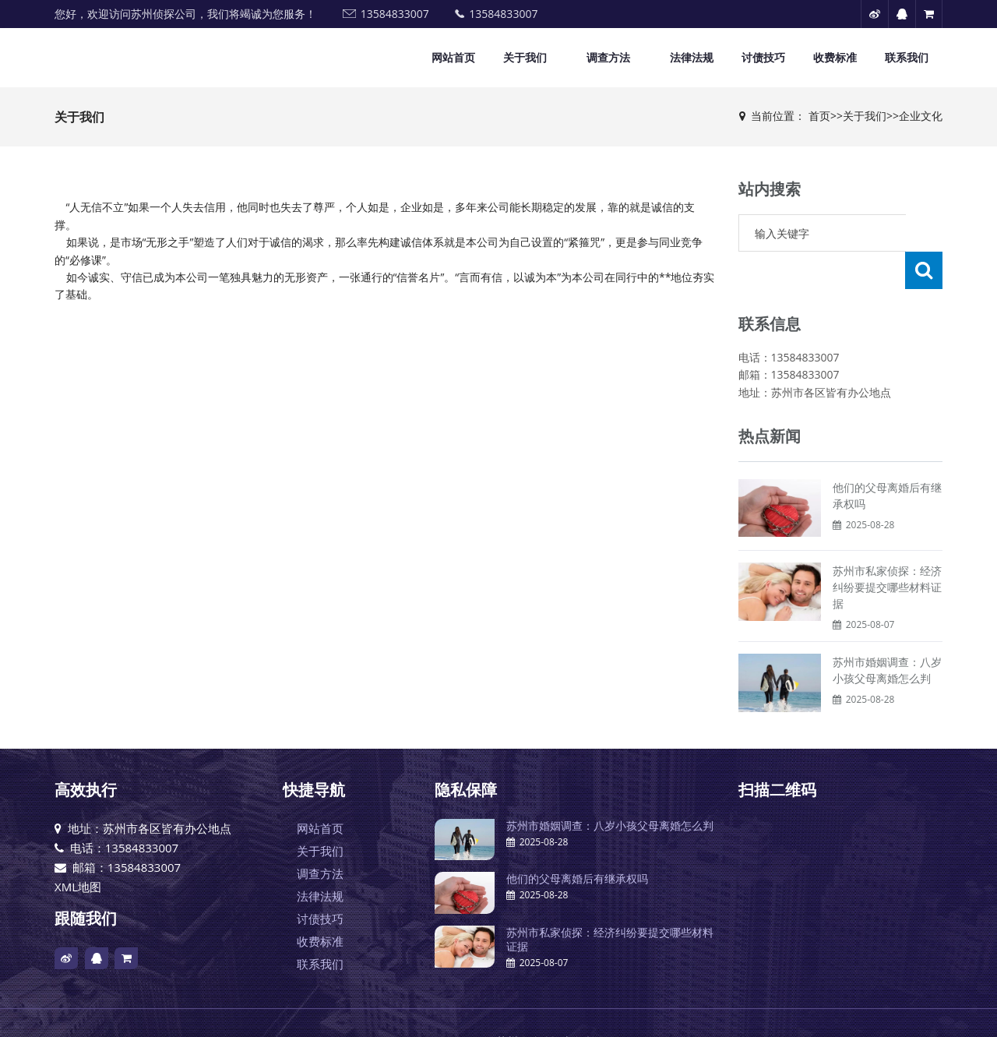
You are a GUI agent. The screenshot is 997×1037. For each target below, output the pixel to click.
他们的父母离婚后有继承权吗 (577, 841)
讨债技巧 (763, 57)
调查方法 (608, 57)
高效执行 (86, 752)
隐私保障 (466, 752)
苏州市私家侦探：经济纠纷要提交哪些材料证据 (887, 549)
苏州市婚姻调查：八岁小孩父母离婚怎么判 (609, 788)
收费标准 (835, 57)
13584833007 (395, 13)
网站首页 (453, 57)
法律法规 (691, 57)
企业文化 (920, 115)
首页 (819, 115)
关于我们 (525, 57)
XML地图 (78, 849)
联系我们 (906, 57)
